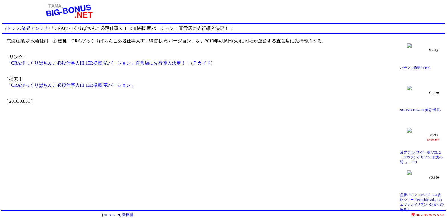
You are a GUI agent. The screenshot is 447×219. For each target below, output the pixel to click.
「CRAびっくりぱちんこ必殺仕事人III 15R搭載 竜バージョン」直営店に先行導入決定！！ (98, 63)
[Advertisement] (290, 10)
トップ (13, 28)
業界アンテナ (35, 28)
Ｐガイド (202, 63)
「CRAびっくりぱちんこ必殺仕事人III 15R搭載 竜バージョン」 (71, 85)
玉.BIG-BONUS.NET (427, 215)
